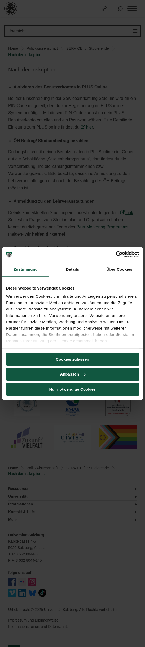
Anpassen (72, 374)
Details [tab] (72, 269)
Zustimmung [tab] (26, 269)
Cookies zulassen (72, 359)
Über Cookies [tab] (120, 269)
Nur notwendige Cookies (72, 389)
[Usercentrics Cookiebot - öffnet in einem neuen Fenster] (116, 254)
